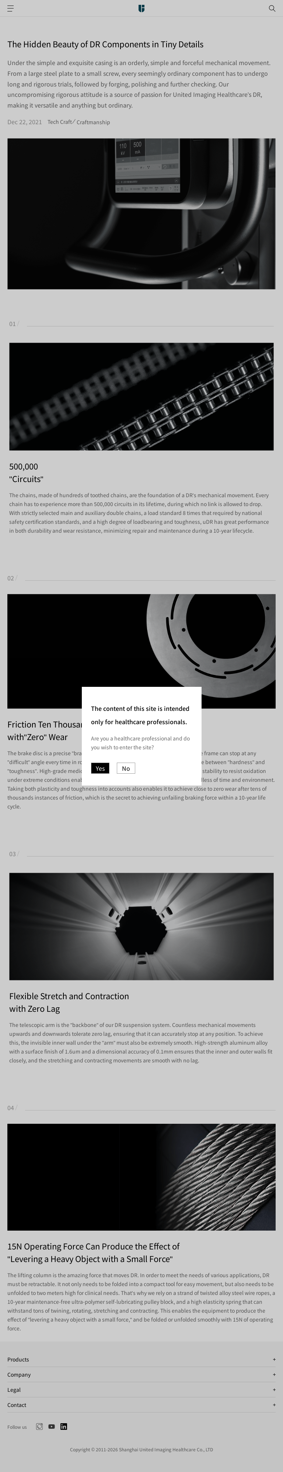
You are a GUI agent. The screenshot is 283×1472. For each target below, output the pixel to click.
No (126, 768)
